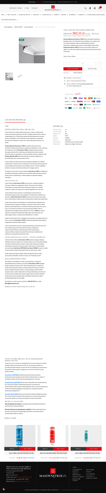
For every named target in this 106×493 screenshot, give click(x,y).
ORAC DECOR (11, 15)
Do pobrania (90, 474)
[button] (85, 8)
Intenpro (72, 15)
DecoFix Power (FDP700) (12, 382)
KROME (63, 15)
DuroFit (81, 15)
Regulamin (90, 470)
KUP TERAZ (27, 448)
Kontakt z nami (15, 8)
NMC (2, 15)
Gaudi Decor (46, 15)
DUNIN (56, 15)
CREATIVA (36, 15)
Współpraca (90, 476)
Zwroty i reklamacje (77, 473)
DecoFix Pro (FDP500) (11, 375)
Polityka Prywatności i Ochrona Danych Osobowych (42, 490)
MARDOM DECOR (24, 15)
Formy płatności (78, 477)
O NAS (27, 8)
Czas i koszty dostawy (77, 470)
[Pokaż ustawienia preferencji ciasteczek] (4, 489)
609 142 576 (36, 2)
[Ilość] (82, 63)
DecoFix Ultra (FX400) (11, 394)
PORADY (35, 8)
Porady (88, 472)
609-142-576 (77, 85)
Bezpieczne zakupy (76, 479)
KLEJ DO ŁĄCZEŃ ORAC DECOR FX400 (53, 453)
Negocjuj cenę (92, 68)
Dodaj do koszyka (72, 68)
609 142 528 (28, 477)
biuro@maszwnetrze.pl (87, 83)
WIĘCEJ (12, 448)
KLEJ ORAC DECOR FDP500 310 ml (21, 453)
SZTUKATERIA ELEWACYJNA (96, 15)
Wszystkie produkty (8, 20)
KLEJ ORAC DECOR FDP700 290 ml (87, 453)
